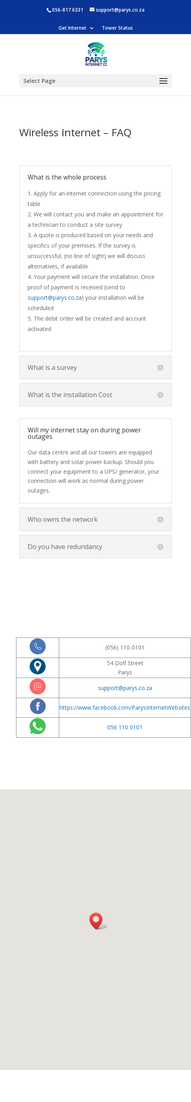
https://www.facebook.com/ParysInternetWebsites (125, 707)
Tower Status (117, 28)
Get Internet (72, 28)
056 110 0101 (125, 727)
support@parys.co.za (55, 297)
